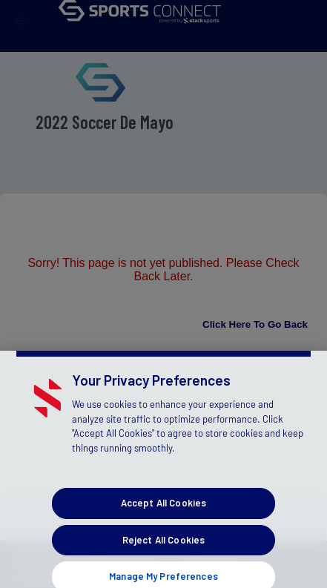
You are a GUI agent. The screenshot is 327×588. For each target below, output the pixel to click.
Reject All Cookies (163, 547)
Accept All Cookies (163, 511)
